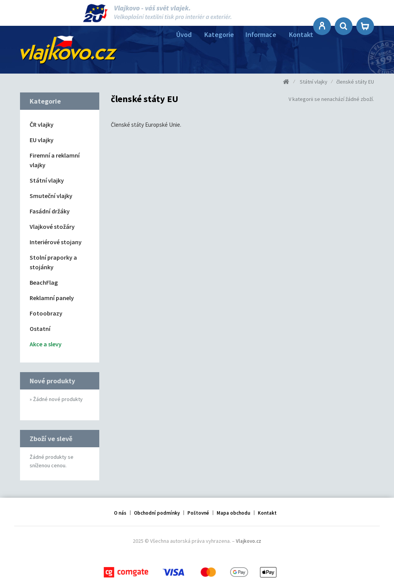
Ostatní (40, 328)
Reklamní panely (52, 298)
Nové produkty (52, 380)
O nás (120, 508)
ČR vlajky (41, 124)
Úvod (184, 34)
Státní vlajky (47, 180)
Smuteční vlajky (51, 196)
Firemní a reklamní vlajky (55, 160)
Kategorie (219, 34)
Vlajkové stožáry (52, 226)
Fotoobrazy (46, 313)
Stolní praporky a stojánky (53, 262)
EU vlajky (41, 140)
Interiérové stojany (56, 242)
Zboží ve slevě (51, 435)
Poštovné (198, 508)
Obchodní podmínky (157, 508)
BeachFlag (44, 282)
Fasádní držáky (50, 211)
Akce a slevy (46, 344)
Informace (260, 34)
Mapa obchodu (233, 508)
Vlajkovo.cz (248, 539)
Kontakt (301, 34)
